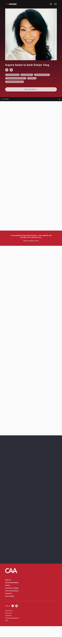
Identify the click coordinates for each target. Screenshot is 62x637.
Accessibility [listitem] (8, 617)
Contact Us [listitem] (8, 596)
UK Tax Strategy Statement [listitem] (12, 620)
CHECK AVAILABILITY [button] (39, 89)
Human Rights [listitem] (9, 598)
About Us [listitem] (8, 582)
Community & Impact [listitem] (11, 590)
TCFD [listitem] (6, 622)
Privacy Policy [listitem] (8, 613)
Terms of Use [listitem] (8, 615)
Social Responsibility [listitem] (11, 585)
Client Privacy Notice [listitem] (12, 593)
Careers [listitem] (7, 587)
